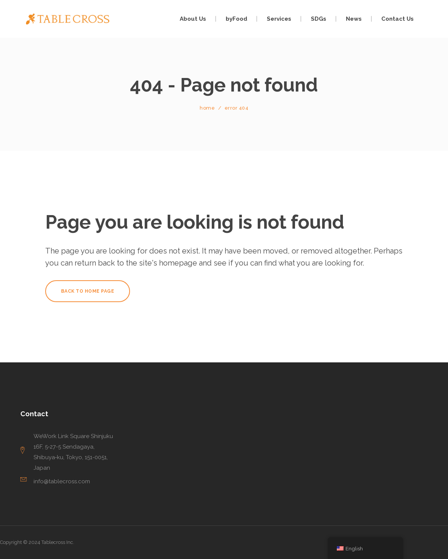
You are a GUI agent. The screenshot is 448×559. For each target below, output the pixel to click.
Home (207, 107)
